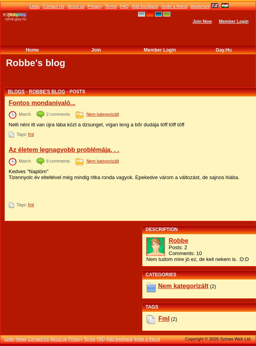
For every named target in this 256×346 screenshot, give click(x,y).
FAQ (124, 6)
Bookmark (200, 6)
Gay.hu (223, 50)
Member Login (234, 21)
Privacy (95, 6)
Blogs (16, 91)
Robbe (178, 240)
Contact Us (53, 6)
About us (75, 6)
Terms (111, 6)
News (21, 339)
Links (34, 6)
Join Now (202, 21)
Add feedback (145, 6)
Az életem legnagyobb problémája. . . (64, 149)
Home (32, 50)
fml (31, 134)
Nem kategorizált (103, 114)
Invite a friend (174, 6)
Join (96, 50)
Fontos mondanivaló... (42, 103)
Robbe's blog (47, 91)
